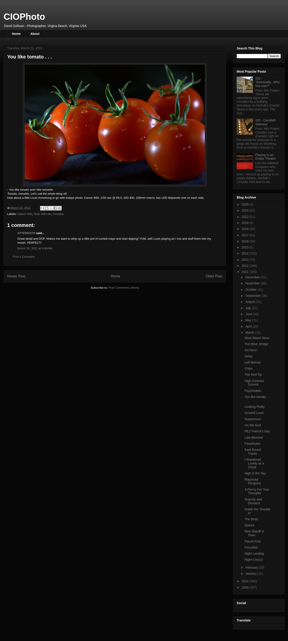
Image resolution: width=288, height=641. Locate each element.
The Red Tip (253, 374)
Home (16, 34)
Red (36, 214)
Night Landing (254, 553)
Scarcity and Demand (253, 501)
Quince (249, 525)
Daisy (248, 356)
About (34, 34)
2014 (246, 253)
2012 (246, 266)
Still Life (46, 214)
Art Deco (251, 350)
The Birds (251, 519)
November (253, 283)
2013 (246, 259)
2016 (246, 241)
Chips (249, 368)
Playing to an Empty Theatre (265, 157)
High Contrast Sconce (254, 382)
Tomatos (58, 214)
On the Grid (253, 425)
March (250, 332)
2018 (246, 229)
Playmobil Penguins (253, 481)
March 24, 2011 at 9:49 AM (34, 248)
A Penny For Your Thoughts (257, 491)
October (251, 289)
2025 (246, 204)
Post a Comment (24, 256)
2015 (246, 247)
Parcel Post (253, 541)
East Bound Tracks (253, 451)
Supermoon (253, 419)
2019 (246, 223)
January (251, 573)
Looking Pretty (255, 407)
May (248, 320)
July (248, 308)
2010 (246, 581)
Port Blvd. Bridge (256, 344)
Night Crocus (254, 559)
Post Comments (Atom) (123, 287)
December (253, 277)
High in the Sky (255, 473)
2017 (246, 235)
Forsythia (251, 547)
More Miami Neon (257, 338)
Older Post (214, 276)
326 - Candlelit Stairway (265, 122)
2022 (246, 217)
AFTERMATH (26, 233)
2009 (246, 587)
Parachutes (253, 443)
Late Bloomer (254, 437)
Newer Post (16, 276)
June (249, 314)
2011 (246, 272)
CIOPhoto (24, 17)
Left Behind (253, 362)
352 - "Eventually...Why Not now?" (267, 82)
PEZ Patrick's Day (257, 431)
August (250, 302)
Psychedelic (253, 391)
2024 (246, 210)
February (252, 567)
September (253, 295)
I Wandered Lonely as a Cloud (254, 463)
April (248, 326)
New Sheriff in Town (254, 533)
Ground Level (254, 413)
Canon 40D (25, 214)
